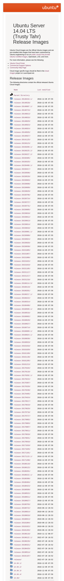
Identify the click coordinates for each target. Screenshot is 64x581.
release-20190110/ (22, 517)
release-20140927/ (22, 134)
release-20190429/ (22, 531)
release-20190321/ (22, 528)
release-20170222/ (22, 368)
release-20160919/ (22, 333)
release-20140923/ (22, 123)
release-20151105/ (22, 262)
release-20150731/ (22, 201)
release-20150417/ (22, 166)
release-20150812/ (22, 212)
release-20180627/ (22, 485)
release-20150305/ (22, 155)
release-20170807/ (22, 414)
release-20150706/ (22, 191)
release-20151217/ (22, 269)
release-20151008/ (22, 251)
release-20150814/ (22, 219)
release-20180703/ (22, 489)
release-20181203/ (22, 514)
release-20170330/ (22, 379)
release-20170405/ (22, 382)
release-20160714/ (22, 319)
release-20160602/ (22, 308)
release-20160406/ (22, 297)
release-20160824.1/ (23, 326)
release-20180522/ (22, 478)
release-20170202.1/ (23, 365)
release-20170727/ (22, 404)
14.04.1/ (18, 546)
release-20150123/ (22, 141)
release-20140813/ (22, 113)
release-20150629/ (22, 187)
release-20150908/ (22, 230)
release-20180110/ (22, 450)
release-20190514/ (22, 535)
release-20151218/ (22, 272)
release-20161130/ (22, 347)
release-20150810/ (22, 209)
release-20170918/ (22, 428)
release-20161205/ (22, 350)
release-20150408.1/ (23, 162)
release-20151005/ (22, 244)
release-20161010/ (22, 336)
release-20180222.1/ (23, 460)
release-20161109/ (22, 343)
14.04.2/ (18, 549)
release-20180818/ (22, 499)
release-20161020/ (22, 340)
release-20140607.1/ (23, 106)
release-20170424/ (22, 386)
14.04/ (17, 560)
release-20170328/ (22, 375)
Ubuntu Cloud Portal (17, 63)
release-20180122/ (22, 453)
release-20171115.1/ (23, 443)
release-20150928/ (22, 237)
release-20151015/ (22, 255)
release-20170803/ (22, 411)
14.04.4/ (18, 556)
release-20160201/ (22, 283)
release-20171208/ (22, 446)
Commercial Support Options (20, 65)
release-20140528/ (22, 102)
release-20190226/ (22, 524)
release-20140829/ (22, 120)
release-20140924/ (22, 127)
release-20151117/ (22, 265)
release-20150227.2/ (23, 152)
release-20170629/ (22, 397)
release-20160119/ (22, 279)
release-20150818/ (22, 223)
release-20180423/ (22, 471)
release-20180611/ (22, 482)
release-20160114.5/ (23, 276)
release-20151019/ (22, 258)
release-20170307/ (22, 372)
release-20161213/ (22, 354)
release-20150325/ (22, 159)
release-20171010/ (22, 432)
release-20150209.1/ (23, 145)
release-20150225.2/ (23, 148)
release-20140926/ (22, 130)
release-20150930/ (22, 240)
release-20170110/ (22, 361)
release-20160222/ (22, 290)
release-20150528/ (22, 173)
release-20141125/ (22, 138)
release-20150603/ (22, 177)
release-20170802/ (22, 407)
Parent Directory (21, 95)
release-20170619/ (22, 393)
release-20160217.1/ (23, 287)
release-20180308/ (22, 464)
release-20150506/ (22, 170)
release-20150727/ (22, 198)
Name (16, 90)
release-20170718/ (22, 400)
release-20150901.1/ (23, 226)
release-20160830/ (22, 329)
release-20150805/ (22, 205)
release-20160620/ (22, 311)
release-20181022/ (22, 510)
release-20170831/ (22, 425)
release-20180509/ (22, 475)
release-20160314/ (22, 294)
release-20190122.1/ (23, 521)
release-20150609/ (22, 184)
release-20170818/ (22, 421)
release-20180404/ (22, 468)
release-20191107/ (22, 538)
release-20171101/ (22, 439)
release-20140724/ (22, 109)
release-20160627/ (22, 315)
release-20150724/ (22, 194)
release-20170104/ (22, 358)
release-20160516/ (22, 304)
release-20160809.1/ (23, 322)
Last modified (43, 90)
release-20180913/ (22, 503)
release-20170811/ (22, 418)
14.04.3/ (18, 553)
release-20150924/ (22, 233)
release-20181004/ (22, 507)
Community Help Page (18, 68)
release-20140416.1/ (23, 99)
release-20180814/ (22, 496)
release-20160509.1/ (23, 301)
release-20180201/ (22, 457)
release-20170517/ (22, 389)
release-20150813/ (22, 216)
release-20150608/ (22, 180)
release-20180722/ (22, 492)
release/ (18, 542)
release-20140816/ (22, 116)
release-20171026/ (22, 436)
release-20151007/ (22, 248)
